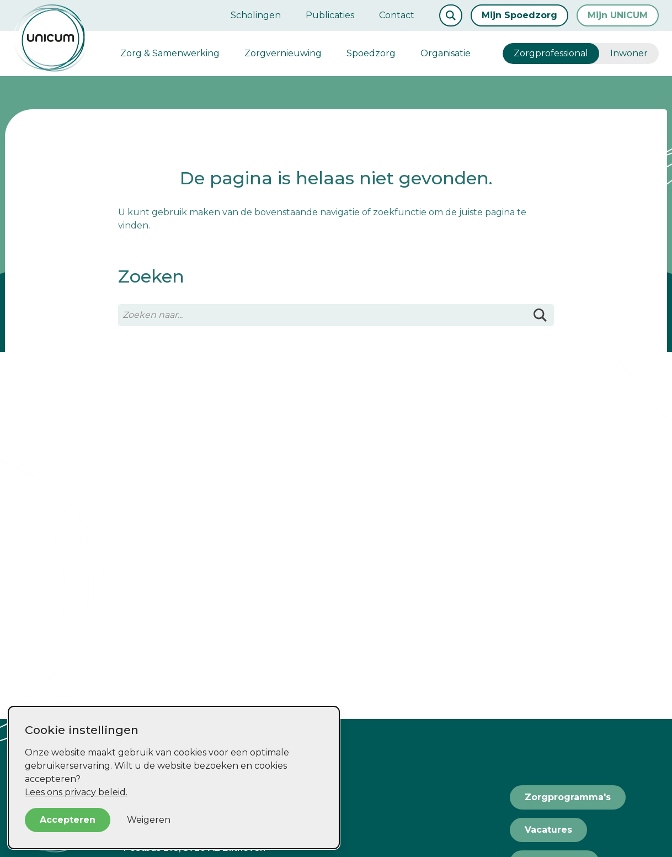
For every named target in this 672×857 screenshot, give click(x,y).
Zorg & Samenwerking (170, 53)
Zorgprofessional (551, 53)
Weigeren (148, 820)
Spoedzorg (371, 53)
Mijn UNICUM (618, 15)
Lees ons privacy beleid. (76, 792)
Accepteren (67, 820)
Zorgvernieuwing (283, 53)
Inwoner (629, 53)
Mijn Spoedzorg (519, 15)
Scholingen (256, 15)
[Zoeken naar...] (336, 315)
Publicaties (330, 15)
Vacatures (548, 829)
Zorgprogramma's (568, 797)
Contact (396, 15)
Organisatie (445, 53)
